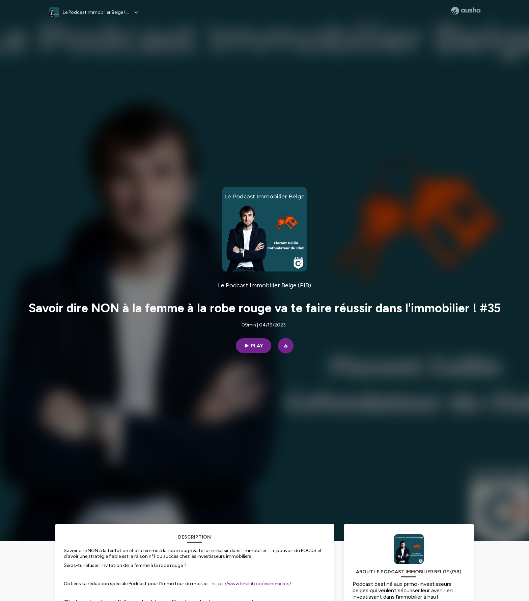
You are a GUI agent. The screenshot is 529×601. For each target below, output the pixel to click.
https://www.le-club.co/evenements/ (251, 583)
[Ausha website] (465, 11)
